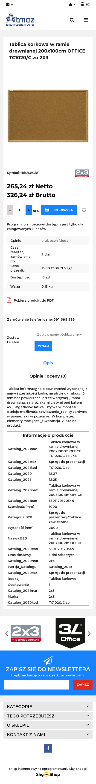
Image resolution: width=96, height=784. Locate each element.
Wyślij (43, 346)
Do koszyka (59, 210)
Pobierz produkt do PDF (30, 300)
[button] (85, 4)
